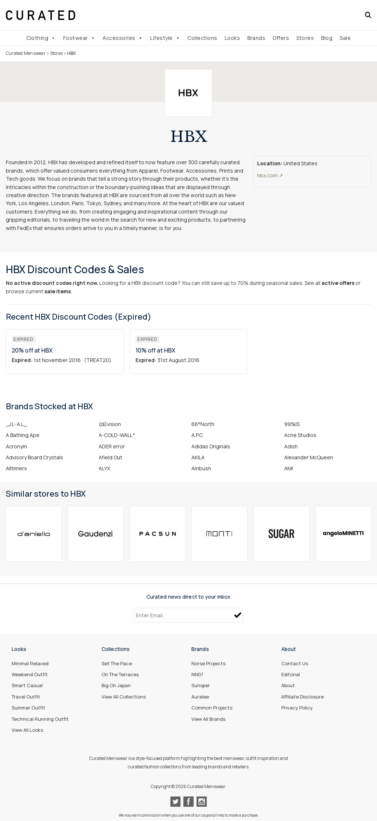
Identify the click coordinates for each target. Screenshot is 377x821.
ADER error (112, 446)
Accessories (123, 38)
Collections (202, 37)
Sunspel (200, 685)
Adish (291, 446)
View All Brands (208, 719)
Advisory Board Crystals (34, 457)
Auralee (200, 696)
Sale (345, 37)
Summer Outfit (28, 707)
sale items (58, 291)
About (288, 685)
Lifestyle (165, 38)
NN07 (197, 674)
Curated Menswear (26, 53)
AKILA (198, 457)
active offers (337, 282)
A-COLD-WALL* (117, 435)
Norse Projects (208, 663)
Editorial (290, 674)
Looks (232, 37)
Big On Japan (116, 685)
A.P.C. (197, 435)
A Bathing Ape (22, 435)
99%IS (292, 424)
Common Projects (211, 707)
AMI (288, 468)
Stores (305, 37)
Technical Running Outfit (40, 719)
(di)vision (110, 424)
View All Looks (27, 730)
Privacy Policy (297, 707)
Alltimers (16, 468)
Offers (281, 37)
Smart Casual (27, 685)
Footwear (79, 38)
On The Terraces (120, 674)
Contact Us (294, 663)
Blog (326, 37)
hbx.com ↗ (270, 175)
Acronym (16, 446)
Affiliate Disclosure (302, 696)
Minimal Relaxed (30, 663)
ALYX (104, 468)
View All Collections (124, 696)
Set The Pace (117, 663)
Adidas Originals (210, 446)
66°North (202, 424)
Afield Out (110, 457)
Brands (256, 37)
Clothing (41, 38)
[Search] (368, 15)
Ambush (201, 468)
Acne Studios (300, 435)
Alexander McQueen (308, 457)
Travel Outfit (26, 696)
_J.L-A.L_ (16, 424)
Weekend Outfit (30, 674)
